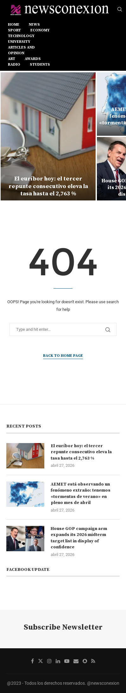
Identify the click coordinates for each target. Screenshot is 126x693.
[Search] (120, 9)
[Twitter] (40, 661)
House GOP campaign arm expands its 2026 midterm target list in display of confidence (79, 538)
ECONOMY (40, 30)
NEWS (34, 24)
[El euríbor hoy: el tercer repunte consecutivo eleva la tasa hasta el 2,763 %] (48, 136)
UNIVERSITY (19, 41)
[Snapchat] (85, 661)
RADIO (14, 64)
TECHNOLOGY (21, 36)
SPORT (14, 30)
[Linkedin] (58, 661)
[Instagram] (49, 661)
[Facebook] (32, 661)
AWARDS (33, 58)
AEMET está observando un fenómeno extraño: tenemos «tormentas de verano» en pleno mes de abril (80, 493)
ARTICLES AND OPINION (21, 50)
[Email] (76, 661)
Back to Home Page (63, 355)
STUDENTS (40, 64)
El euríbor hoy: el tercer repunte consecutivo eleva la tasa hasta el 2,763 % (48, 186)
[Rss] (93, 661)
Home (13, 24)
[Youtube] (66, 661)
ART (11, 58)
